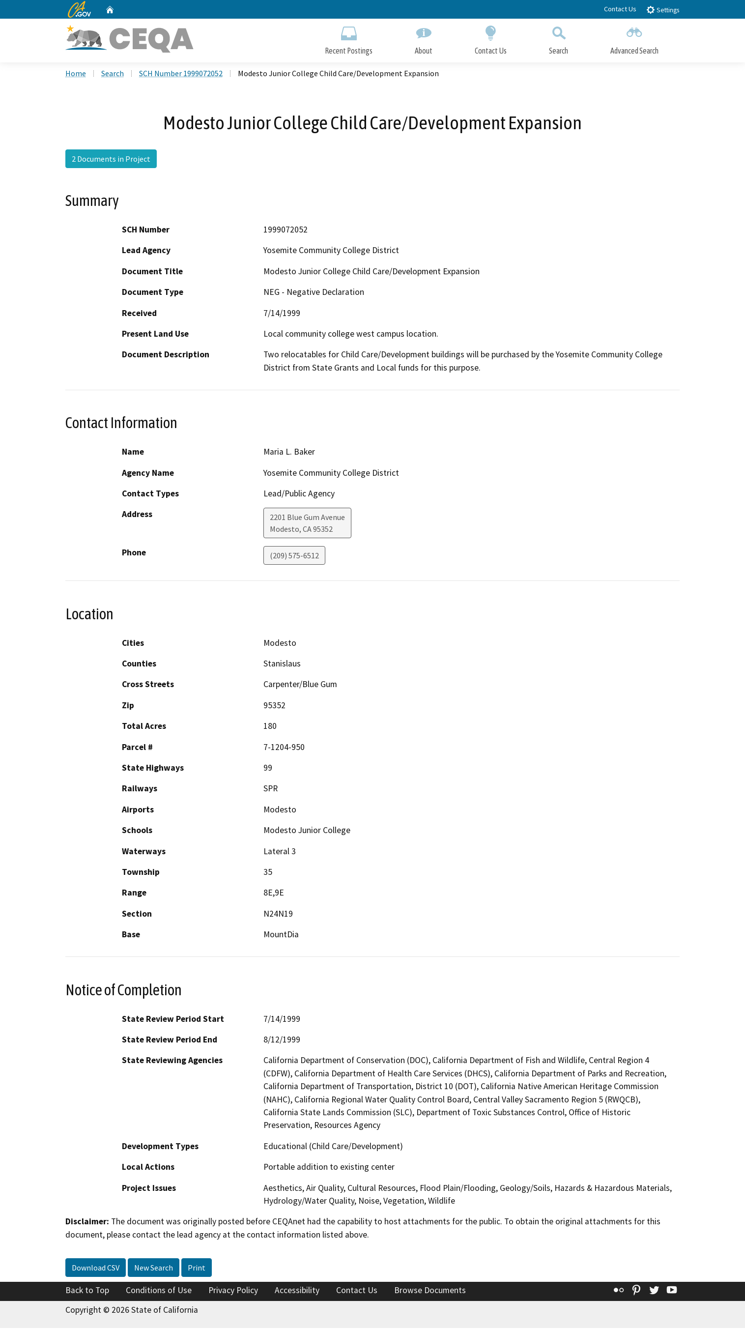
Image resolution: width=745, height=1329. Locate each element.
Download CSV (95, 1269)
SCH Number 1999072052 (181, 74)
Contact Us (620, 8)
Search (558, 38)
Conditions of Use (159, 1291)
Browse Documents (430, 1291)
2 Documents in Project (111, 160)
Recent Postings (348, 38)
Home (75, 74)
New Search (153, 1269)
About (423, 38)
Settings (662, 9)
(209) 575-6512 (294, 557)
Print (196, 1269)
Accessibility (297, 1291)
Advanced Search (634, 38)
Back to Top (87, 1291)
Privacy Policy (233, 1291)
